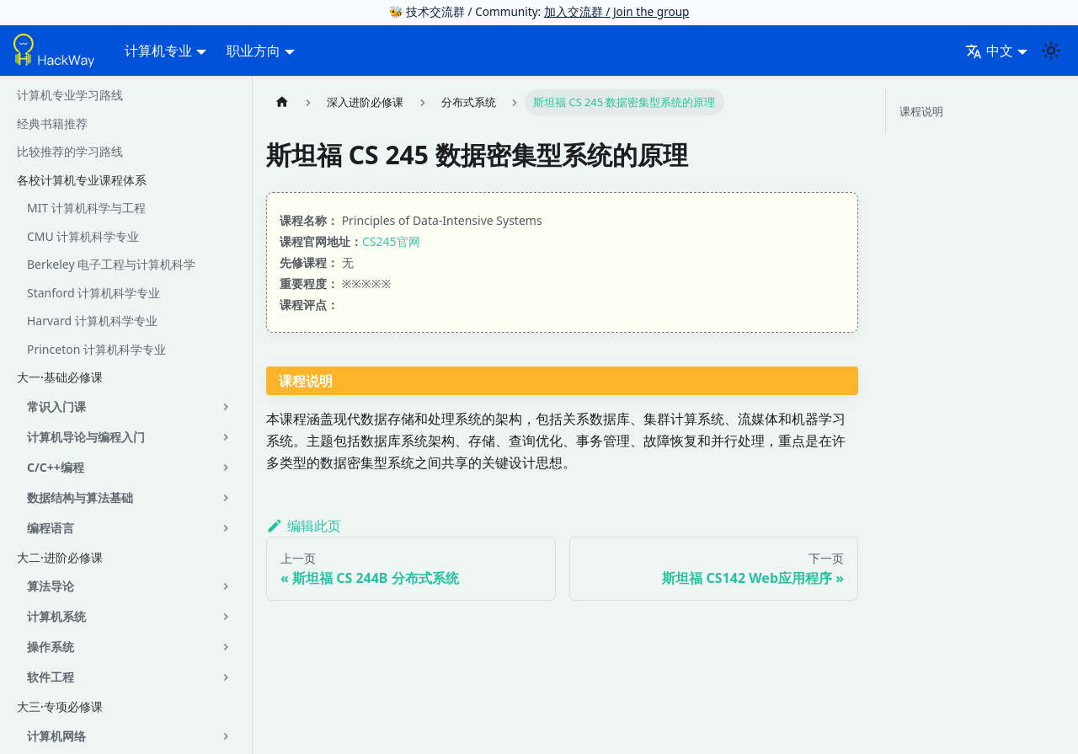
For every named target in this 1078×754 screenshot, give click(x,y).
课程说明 (921, 111)
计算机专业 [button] (158, 50)
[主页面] (282, 102)
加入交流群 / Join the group (617, 11)
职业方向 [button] (253, 50)
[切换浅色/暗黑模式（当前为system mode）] (1051, 50)
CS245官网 (391, 241)
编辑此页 (303, 525)
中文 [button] (989, 50)
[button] (130, 406)
